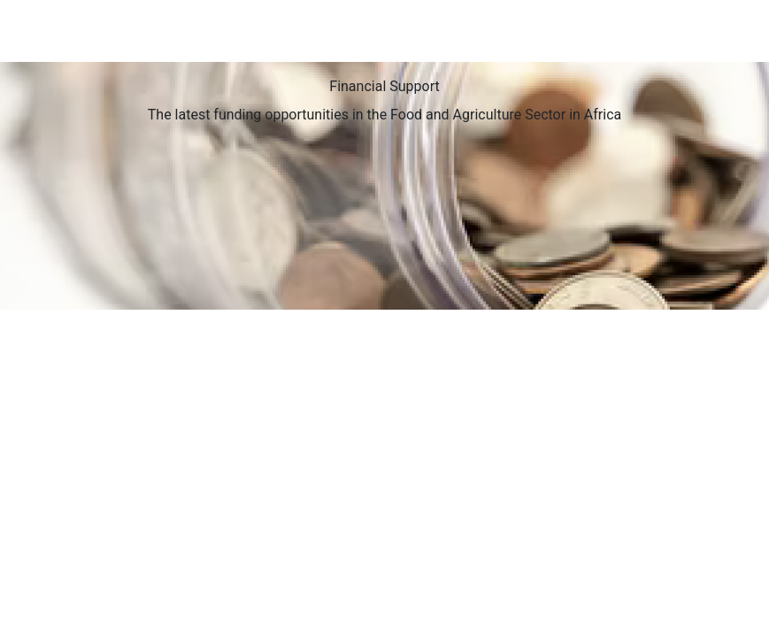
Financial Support (384, 86)
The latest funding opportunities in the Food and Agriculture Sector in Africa (384, 114)
